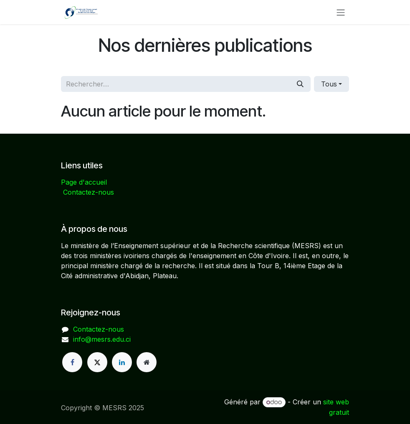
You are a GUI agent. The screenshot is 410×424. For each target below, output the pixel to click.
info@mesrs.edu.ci (102, 339)
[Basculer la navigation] (340, 12)
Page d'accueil (84, 182)
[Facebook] (72, 362)
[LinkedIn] (122, 362)
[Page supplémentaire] (147, 362)
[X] (97, 362)
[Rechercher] (300, 84)
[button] (331, 84)
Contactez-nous (88, 192)
